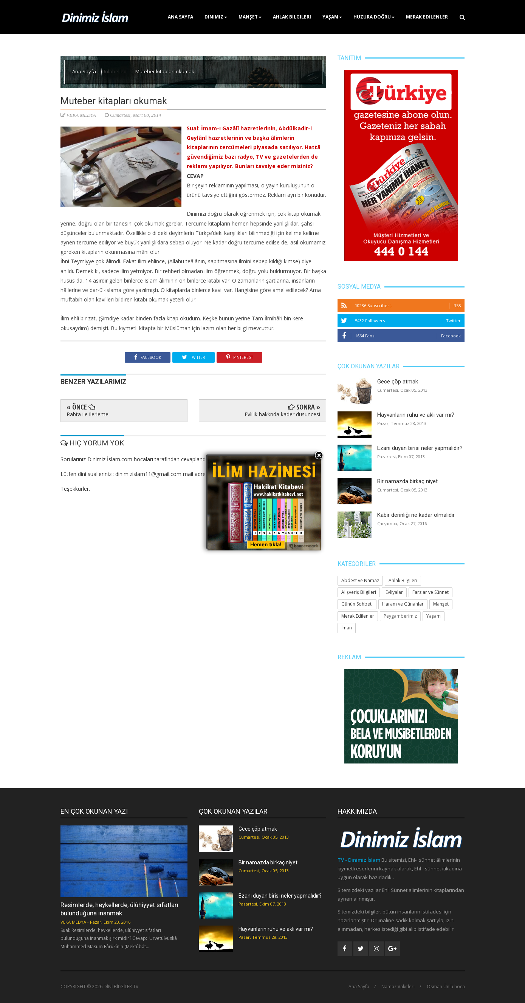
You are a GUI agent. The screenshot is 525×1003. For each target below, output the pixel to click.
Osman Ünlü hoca (446, 986)
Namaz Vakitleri (398, 986)
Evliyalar (394, 592)
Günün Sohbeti (357, 604)
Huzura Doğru (374, 17)
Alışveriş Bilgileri (358, 592)
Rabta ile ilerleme (87, 414)
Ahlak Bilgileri (292, 17)
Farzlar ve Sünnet (430, 592)
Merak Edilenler (427, 17)
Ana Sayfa (180, 17)
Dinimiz (215, 17)
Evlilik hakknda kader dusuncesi (282, 414)
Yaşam (332, 17)
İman (346, 627)
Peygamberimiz (400, 616)
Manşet (250, 17)
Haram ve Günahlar (403, 604)
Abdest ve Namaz (360, 580)
